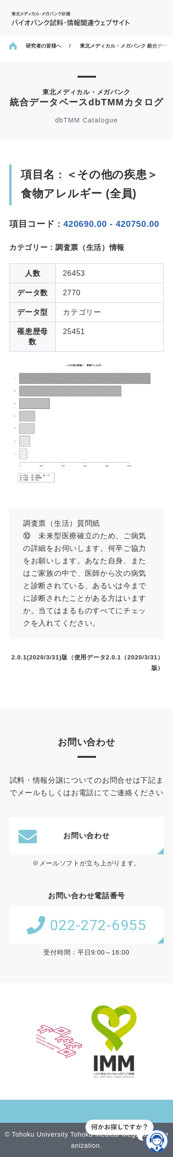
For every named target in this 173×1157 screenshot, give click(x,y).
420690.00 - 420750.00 (111, 224)
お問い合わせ (64, 836)
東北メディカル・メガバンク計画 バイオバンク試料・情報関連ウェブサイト (71, 19)
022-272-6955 (86, 925)
